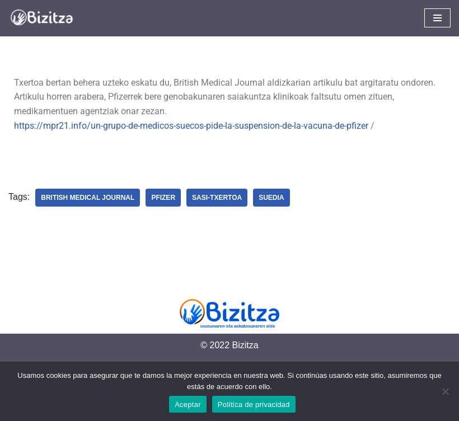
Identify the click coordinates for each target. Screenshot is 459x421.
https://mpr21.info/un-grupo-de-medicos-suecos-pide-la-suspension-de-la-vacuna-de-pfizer (191, 125)
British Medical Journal (87, 198)
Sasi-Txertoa (217, 198)
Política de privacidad (254, 404)
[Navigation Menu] (437, 17)
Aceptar (188, 404)
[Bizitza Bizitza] (44, 18)
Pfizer (163, 198)
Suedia (271, 198)
